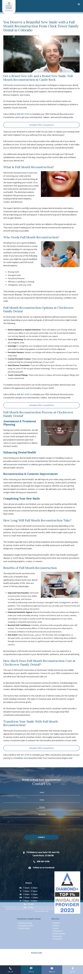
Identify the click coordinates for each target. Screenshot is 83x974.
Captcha (6, 819)
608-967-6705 (23, 114)
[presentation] (20, 825)
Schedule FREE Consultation (41, 125)
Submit (41, 837)
